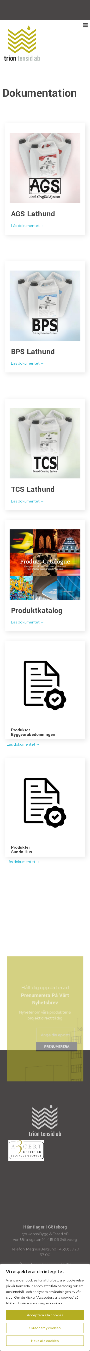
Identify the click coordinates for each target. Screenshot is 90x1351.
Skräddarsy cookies (45, 1328)
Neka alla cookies (45, 1341)
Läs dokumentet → (28, 225)
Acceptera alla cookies (45, 1315)
